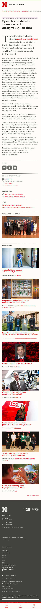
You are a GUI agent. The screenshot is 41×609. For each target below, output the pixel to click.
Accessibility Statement (8, 579)
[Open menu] (7, 606)
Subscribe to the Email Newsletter (13, 527)
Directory (4, 550)
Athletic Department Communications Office (14, 540)
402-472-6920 (8, 183)
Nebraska (4, 11)
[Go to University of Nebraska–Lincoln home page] (4, 4)
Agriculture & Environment (22, 305)
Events (4, 555)
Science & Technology (8, 307)
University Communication (14, 11)
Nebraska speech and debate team (12, 205)
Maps (3, 560)
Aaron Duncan (30, 207)
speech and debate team (27, 39)
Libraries (4, 557)
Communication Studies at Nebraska (15, 196)
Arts (16, 491)
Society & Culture (31, 338)
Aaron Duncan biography (11, 185)
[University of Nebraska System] (35, 509)
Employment (5, 553)
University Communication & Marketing (12, 537)
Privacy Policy (6, 586)
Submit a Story (8, 524)
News (3, 562)
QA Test (16, 597)
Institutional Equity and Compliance (12, 581)
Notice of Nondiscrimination (10, 583)
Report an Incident (8, 569)
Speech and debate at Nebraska (14, 194)
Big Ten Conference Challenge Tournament (13, 207)
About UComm (8, 522)
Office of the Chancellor (9, 565)
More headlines (32, 495)
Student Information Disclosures (11, 591)
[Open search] (20, 606)
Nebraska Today (16, 5)
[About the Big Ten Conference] (27, 509)
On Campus (18, 275)
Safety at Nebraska (7, 588)
